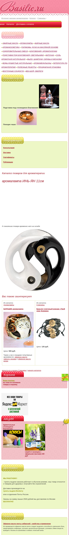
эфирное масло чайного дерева (15, 358)
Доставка (7, 152)
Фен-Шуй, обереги (34, 71)
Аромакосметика (11, 47)
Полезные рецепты (26, 67)
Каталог (10, 24)
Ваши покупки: (9, 381)
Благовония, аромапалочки (43, 51)
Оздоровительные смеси (15, 51)
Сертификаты (8, 157)
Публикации (8, 162)
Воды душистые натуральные (17, 63)
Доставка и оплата (25, 24)
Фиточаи (50, 55)
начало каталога (34, 370)
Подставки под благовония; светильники (23, 55)
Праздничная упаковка (49, 67)
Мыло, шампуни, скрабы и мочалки (44, 59)
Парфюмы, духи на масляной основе (39, 47)
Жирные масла (42, 43)
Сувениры (40, 305)
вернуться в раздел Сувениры (14, 370)
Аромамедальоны (42, 63)
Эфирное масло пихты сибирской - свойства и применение (27, 524)
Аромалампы (26, 43)
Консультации (8, 148)
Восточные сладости (13, 71)
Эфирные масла (10, 43)
